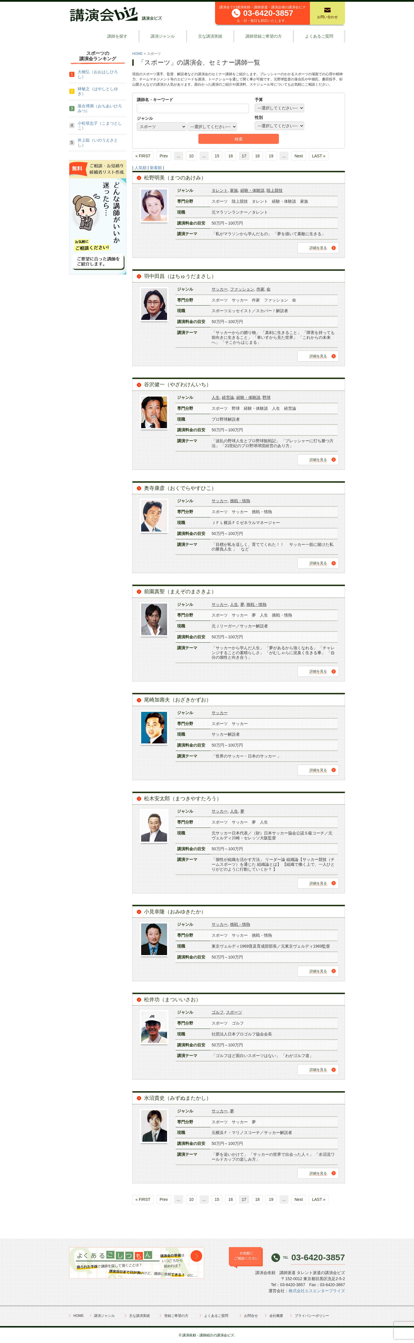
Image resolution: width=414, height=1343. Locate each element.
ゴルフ (218, 1012)
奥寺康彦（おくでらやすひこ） (180, 488)
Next (298, 156)
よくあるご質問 (319, 36)
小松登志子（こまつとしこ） (100, 125)
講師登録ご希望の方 (264, 36)
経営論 (228, 397)
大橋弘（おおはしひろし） (98, 74)
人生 (216, 397)
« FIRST (142, 156)
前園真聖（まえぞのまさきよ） (180, 591)
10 (191, 156)
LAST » (318, 156)
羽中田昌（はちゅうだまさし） (180, 276)
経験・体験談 (252, 190)
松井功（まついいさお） (172, 999)
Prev (164, 156)
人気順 (141, 167)
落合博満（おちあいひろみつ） (100, 108)
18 (257, 156)
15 (217, 156)
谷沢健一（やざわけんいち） (177, 384)
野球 (266, 397)
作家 (260, 289)
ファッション (242, 289)
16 (230, 156)
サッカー (220, 289)
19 (271, 156)
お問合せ (251, 1315)
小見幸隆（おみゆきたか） (175, 912)
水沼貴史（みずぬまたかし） (177, 1098)
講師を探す (117, 36)
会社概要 (276, 1315)
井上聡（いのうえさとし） (98, 142)
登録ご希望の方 (176, 1315)
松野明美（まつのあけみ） (175, 178)
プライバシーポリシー (312, 1315)
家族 (234, 190)
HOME (137, 54)
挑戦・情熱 (240, 500)
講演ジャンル (163, 36)
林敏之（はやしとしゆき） (98, 91)
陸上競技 (275, 190)
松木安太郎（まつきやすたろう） (183, 798)
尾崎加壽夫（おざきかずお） (177, 700)
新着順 (156, 167)
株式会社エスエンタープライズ (317, 1290)
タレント (220, 190)
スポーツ (234, 1012)
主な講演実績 (210, 36)
